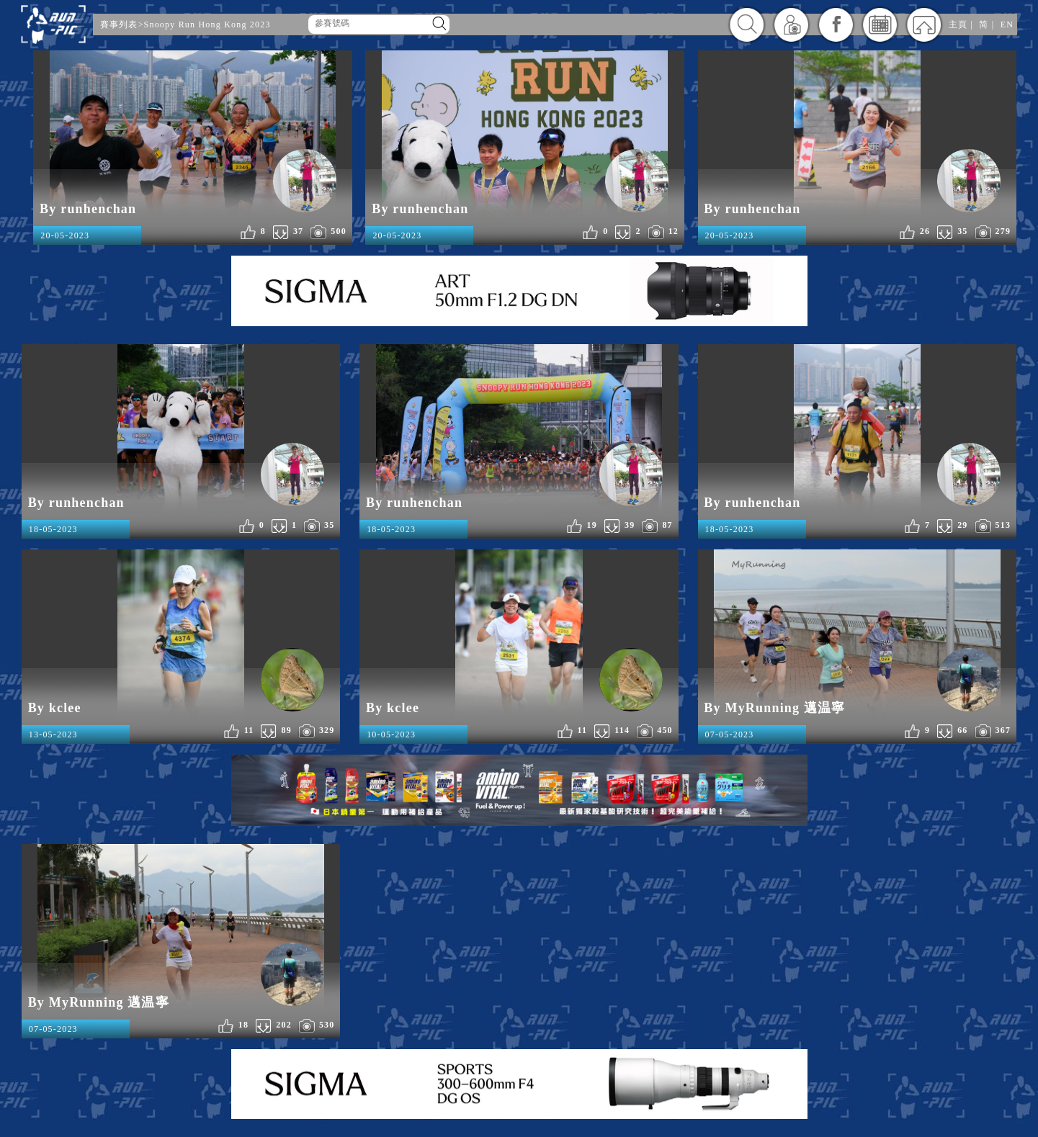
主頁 (958, 24)
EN (1007, 24)
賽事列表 (119, 24)
